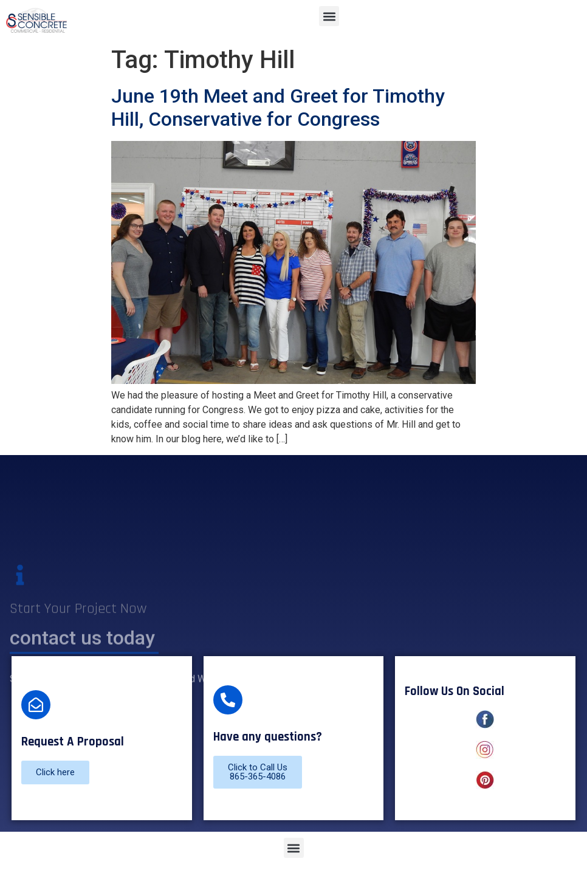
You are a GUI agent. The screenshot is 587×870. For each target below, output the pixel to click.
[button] (329, 16)
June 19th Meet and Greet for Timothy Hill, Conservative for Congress (278, 107)
